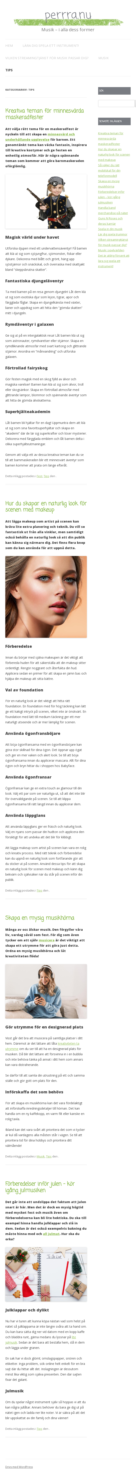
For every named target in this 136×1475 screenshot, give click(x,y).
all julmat (51, 1234)
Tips (9, 70)
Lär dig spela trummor (112, 234)
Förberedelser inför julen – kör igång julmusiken (40, 1187)
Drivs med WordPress (19, 1467)
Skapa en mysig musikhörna (39, 918)
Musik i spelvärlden (111, 250)
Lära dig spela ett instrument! (51, 45)
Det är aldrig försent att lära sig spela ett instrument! (113, 261)
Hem (9, 45)
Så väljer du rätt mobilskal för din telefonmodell (109, 170)
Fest (39, 476)
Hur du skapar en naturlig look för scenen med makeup (46, 507)
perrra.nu (68, 15)
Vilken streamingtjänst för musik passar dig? (47, 58)
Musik (103, 58)
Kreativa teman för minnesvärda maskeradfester (44, 114)
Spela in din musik (110, 229)
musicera (46, 940)
